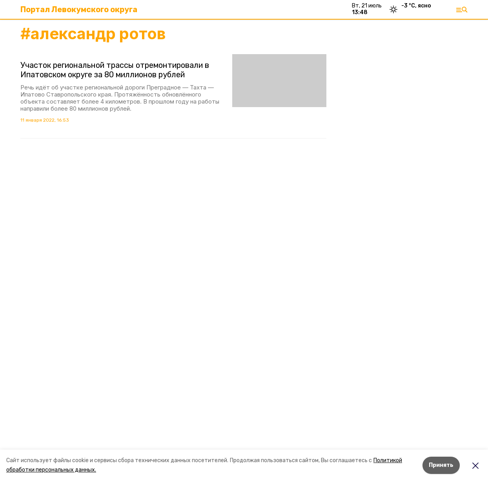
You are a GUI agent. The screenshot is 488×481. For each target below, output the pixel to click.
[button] (279, 80)
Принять (441, 465)
